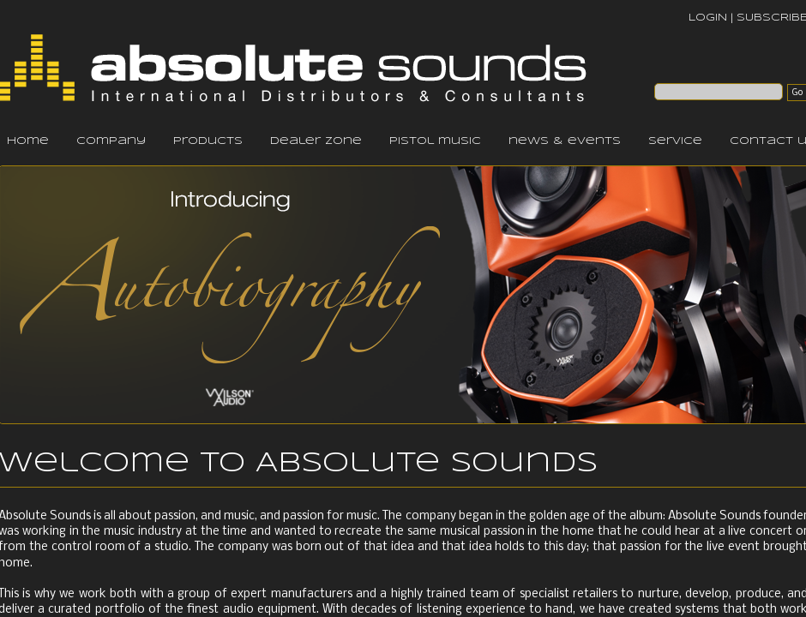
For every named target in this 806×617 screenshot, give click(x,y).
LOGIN (708, 17)
